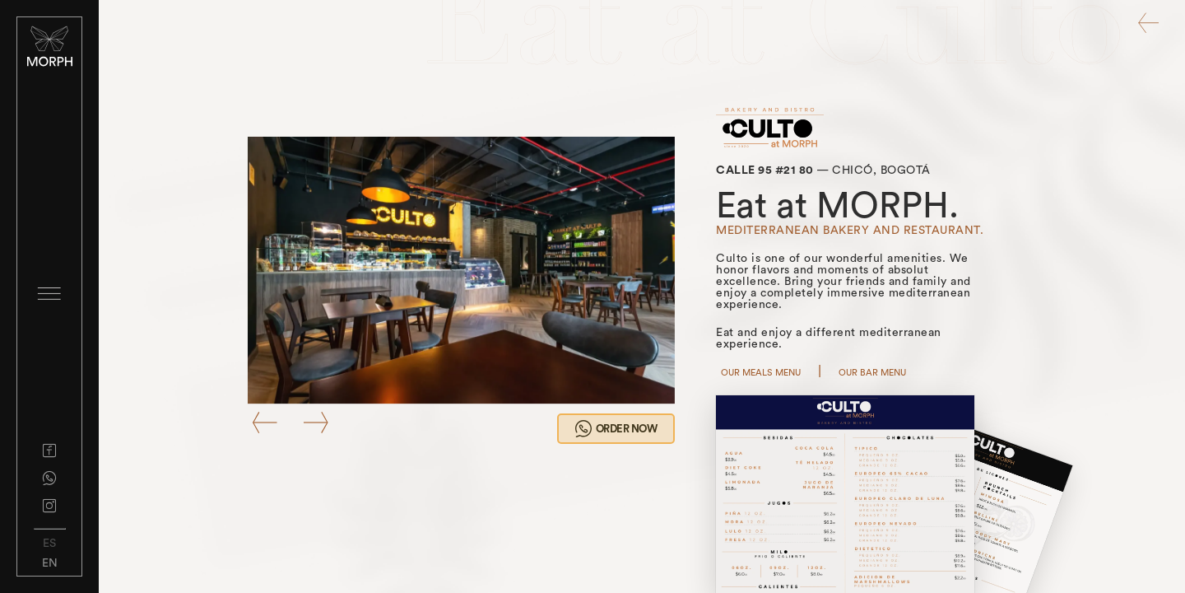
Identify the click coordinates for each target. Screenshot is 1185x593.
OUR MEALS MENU (761, 372)
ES (49, 543)
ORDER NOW (616, 428)
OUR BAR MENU (872, 372)
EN (50, 563)
